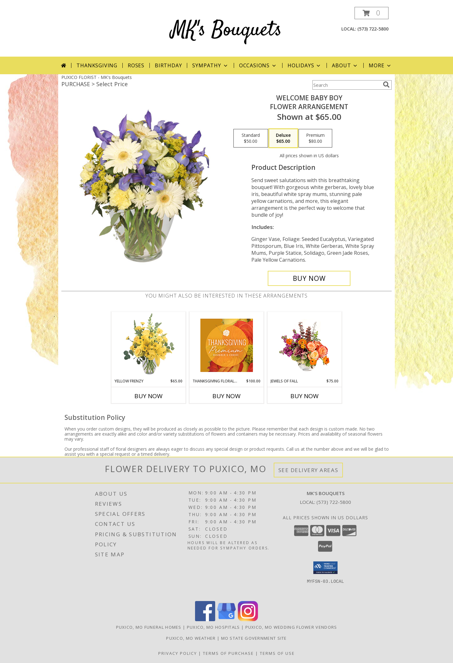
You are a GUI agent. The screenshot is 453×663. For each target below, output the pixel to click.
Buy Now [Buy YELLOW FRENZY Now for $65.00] (148, 396)
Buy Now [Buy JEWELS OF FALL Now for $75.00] (304, 396)
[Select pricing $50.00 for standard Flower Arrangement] (251, 138)
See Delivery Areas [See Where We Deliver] (308, 470)
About (345, 65)
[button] (372, 13)
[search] (386, 84)
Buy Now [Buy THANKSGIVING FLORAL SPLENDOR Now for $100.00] (226, 396)
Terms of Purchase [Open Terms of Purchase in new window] (228, 653)
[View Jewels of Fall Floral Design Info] (304, 345)
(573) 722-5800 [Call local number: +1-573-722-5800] (373, 29)
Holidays (305, 65)
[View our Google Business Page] (226, 619)
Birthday (168, 65)
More (380, 65)
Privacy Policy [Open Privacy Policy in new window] (177, 653)
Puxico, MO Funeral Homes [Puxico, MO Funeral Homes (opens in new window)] (149, 627)
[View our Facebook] (205, 619)
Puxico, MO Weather (190, 638)
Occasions (258, 65)
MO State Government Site (254, 638)
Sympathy (210, 65)
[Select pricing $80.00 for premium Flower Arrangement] (315, 138)
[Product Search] (346, 85)
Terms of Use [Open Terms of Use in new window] (277, 653)
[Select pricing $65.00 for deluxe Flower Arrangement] (283, 138)
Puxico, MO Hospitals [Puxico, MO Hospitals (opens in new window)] (213, 627)
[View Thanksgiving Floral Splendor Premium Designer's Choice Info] (226, 345)
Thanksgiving (96, 65)
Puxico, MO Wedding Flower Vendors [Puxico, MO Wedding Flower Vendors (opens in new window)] (291, 627)
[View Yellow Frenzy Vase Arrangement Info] (148, 345)
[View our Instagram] (248, 619)
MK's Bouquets (226, 30)
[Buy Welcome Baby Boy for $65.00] (309, 278)
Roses (136, 65)
